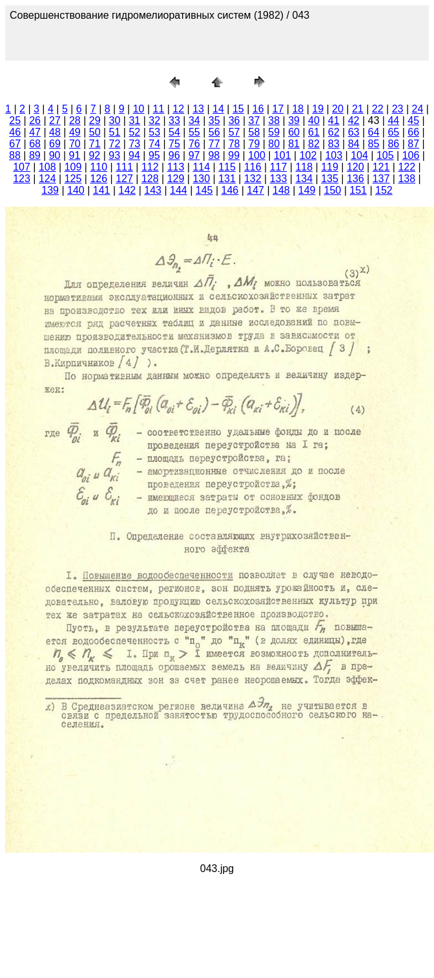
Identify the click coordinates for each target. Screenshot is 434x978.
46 (15, 132)
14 (218, 108)
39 (294, 120)
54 (174, 132)
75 (174, 143)
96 (174, 155)
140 (76, 190)
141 (101, 190)
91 (75, 155)
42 (354, 120)
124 (47, 178)
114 (201, 166)
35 (214, 120)
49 (75, 132)
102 (308, 155)
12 (178, 108)
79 (254, 143)
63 (354, 132)
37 (254, 120)
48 (55, 132)
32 (154, 120)
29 (95, 120)
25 (15, 120)
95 (154, 155)
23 (398, 108)
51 (115, 132)
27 (55, 120)
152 (384, 190)
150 (333, 190)
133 (278, 178)
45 (413, 120)
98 (214, 155)
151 (358, 190)
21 (358, 108)
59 (274, 132)
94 (134, 155)
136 (355, 178)
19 (318, 108)
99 (234, 155)
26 (35, 120)
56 (214, 132)
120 (355, 166)
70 (75, 143)
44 (393, 120)
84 (354, 143)
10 (139, 108)
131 (227, 178)
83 (334, 143)
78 (234, 143)
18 (298, 108)
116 (253, 166)
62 (334, 132)
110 (98, 166)
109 (73, 166)
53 (154, 132)
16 (258, 108)
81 (294, 143)
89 (35, 155)
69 (55, 143)
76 (194, 143)
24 (417, 108)
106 (411, 155)
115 (227, 166)
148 (281, 190)
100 (256, 155)
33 (174, 120)
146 (230, 190)
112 (150, 166)
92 (94, 155)
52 (134, 132)
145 (204, 190)
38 (274, 120)
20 (338, 108)
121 (381, 166)
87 (413, 143)
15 (238, 108)
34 (194, 120)
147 (255, 190)
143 (152, 190)
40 (314, 120)
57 (234, 132)
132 (253, 178)
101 (282, 155)
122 (406, 166)
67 (15, 143)
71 (95, 143)
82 (314, 143)
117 (278, 166)
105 (385, 155)
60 (294, 132)
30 (115, 120)
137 (381, 178)
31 (134, 120)
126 (98, 178)
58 (254, 132)
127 (124, 178)
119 (329, 166)
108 (47, 166)
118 (304, 166)
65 (393, 132)
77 (214, 143)
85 (374, 143)
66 (413, 132)
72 (115, 143)
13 (198, 108)
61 (314, 132)
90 (55, 155)
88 (15, 155)
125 (73, 178)
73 (134, 143)
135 (329, 178)
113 (176, 166)
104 (359, 155)
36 (234, 120)
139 (50, 190)
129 (176, 178)
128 (150, 178)
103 (333, 155)
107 (21, 166)
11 (159, 108)
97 (194, 155)
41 (334, 120)
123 (21, 178)
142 (127, 190)
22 (378, 108)
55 (194, 132)
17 (278, 108)
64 (374, 132)
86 (393, 143)
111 (124, 166)
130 (201, 178)
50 (95, 132)
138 (406, 178)
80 (274, 143)
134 (304, 178)
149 (307, 190)
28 (75, 120)
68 (35, 143)
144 (178, 190)
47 (35, 132)
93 (114, 155)
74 (154, 143)
